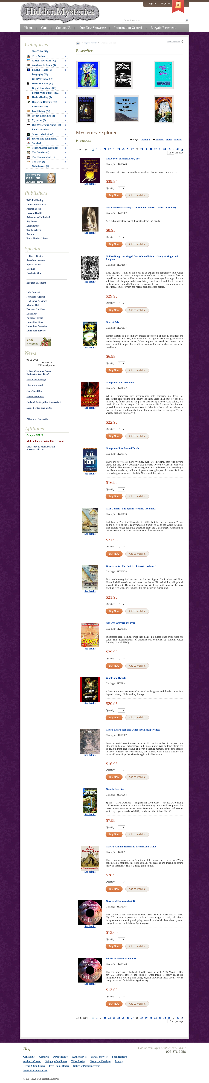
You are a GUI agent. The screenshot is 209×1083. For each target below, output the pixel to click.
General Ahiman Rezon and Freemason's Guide (131, 846)
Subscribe (43, 419)
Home (28, 27)
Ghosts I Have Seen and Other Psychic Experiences (133, 729)
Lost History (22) (38, 111)
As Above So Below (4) (41, 65)
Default (178, 139)
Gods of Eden (113, 322)
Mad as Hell (33, 305)
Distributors (33, 225)
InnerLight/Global (36, 204)
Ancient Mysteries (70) (41, 60)
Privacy (119, 1061)
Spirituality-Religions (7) (42, 138)
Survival (34, 143)
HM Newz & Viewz (37, 301)
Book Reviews (119, 1056)
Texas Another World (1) (42, 148)
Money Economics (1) (41, 115)
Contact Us (63, 27)
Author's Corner (32, 1061)
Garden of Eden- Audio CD (120, 901)
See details (90, 184)
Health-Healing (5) (39, 97)
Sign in (152, 3)
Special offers (34, 264)
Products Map (34, 273)
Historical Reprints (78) (42, 102)
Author (30, 234)
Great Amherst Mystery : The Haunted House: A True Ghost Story (141, 207)
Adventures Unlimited (38, 217)
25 (123, 149)
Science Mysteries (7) (40, 134)
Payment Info (60, 1056)
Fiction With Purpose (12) (45, 92)
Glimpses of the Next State (120, 382)
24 (118, 149)
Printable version (173, 42)
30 (146, 149)
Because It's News (36, 309)
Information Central (128, 27)
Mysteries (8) (36, 120)
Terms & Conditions (34, 1066)
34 (164, 149)
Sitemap (31, 269)
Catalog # (145, 139)
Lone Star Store (35, 322)
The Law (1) (36, 161)
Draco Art (32, 313)
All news (31, 419)
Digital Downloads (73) (44, 88)
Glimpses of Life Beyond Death (122, 448)
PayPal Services (99, 1056)
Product (160, 139)
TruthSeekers (34, 230)
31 (151, 149)
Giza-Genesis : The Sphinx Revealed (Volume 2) (131, 508)
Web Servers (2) (40, 166)
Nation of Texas (35, 318)
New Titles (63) (40, 51)
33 (160, 149)
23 (114, 149)
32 (155, 149)
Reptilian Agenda (36, 296)
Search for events (36, 260)
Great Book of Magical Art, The (123, 158)
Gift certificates (35, 256)
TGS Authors (36, 56)
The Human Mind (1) (41, 157)
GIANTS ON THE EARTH (120, 623)
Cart (44, 27)
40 (178, 149)
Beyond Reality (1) (39, 70)
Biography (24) (40, 74)
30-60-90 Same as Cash (35, 1070)
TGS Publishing (35, 200)
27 (132, 149)
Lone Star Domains (37, 326)
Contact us (28, 1056)
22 (109, 149)
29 (141, 149)
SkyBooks (32, 221)
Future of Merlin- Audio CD (121, 958)
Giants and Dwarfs (116, 678)
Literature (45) (40, 106)
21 (105, 149)
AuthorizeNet (79, 1056)
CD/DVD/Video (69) (42, 79)
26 (128, 149)
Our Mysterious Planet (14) (44, 125)
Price (169, 139)
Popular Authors (41, 129)
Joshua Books (34, 208)
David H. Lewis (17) (40, 83)
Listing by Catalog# (100, 1061)
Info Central (33, 292)
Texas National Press (37, 238)
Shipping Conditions (56, 1061)
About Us (44, 1056)
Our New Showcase (92, 27)
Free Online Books (59, 1066)
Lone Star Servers (36, 330)
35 (169, 149)
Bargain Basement (36, 282)
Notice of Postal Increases (86, 1066)
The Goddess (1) (38, 152)
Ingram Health (34, 213)
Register (165, 3)
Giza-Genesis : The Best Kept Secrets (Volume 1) (131, 566)
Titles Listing (78, 1061)
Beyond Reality (90, 43)
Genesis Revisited (115, 789)
